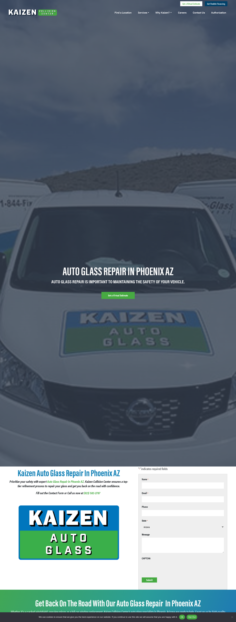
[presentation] (166, 568)
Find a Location (123, 12)
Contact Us (199, 12)
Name (145, 479)
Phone (145, 507)
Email (145, 493)
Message (146, 534)
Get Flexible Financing (216, 3)
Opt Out (192, 617)
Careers (182, 12)
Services (142, 12)
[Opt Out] (232, 617)
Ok (182, 617)
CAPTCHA (146, 558)
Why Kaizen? (162, 12)
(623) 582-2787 (92, 493)
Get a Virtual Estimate (191, 3)
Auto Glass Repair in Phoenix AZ (65, 481)
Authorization (218, 12)
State (145, 520)
